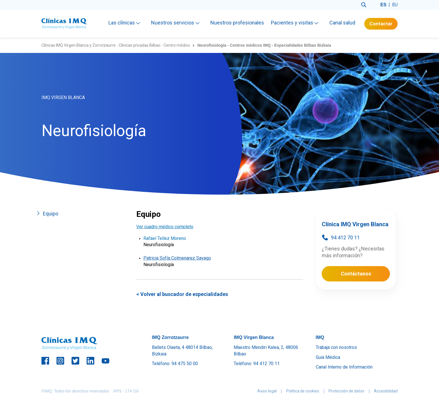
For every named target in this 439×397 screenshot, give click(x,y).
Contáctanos (356, 274)
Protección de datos (346, 391)
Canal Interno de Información (344, 367)
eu (395, 4)
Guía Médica (328, 357)
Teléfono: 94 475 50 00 (175, 363)
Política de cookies (302, 391)
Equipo (50, 214)
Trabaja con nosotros (336, 347)
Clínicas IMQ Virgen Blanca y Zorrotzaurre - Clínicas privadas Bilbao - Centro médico (115, 45)
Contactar (380, 23)
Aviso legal (267, 391)
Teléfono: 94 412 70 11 (257, 363)
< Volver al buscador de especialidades (182, 294)
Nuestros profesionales (237, 23)
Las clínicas (124, 23)
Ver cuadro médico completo (164, 226)
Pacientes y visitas (295, 23)
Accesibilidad (386, 391)
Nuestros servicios (175, 23)
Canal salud (342, 23)
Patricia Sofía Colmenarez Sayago (177, 258)
